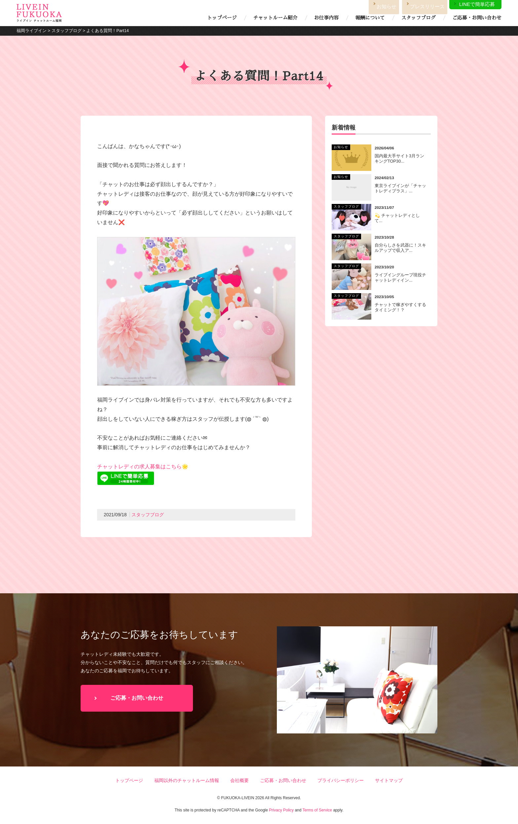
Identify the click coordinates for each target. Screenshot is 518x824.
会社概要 (239, 780)
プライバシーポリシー (340, 780)
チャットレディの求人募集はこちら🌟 (142, 466)
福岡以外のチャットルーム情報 (186, 780)
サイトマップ (389, 780)
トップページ (222, 18)
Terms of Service (317, 810)
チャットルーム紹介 (275, 18)
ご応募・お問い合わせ (476, 18)
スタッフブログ (418, 18)
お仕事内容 (326, 18)
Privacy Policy (281, 810)
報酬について (370, 18)
